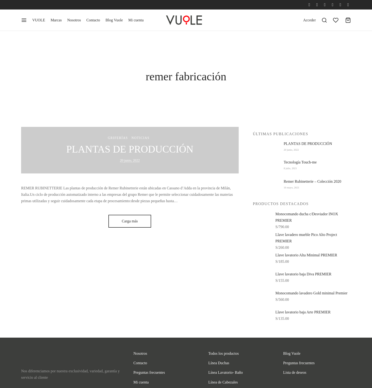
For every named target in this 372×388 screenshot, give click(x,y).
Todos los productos (223, 353)
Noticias (140, 138)
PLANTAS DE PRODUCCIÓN (129, 149)
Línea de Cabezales (223, 382)
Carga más (130, 221)
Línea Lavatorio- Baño (225, 372)
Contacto (93, 20)
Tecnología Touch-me (300, 162)
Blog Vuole (114, 20)
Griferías (118, 138)
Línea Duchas (218, 363)
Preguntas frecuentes (149, 372)
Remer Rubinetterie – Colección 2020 (312, 181)
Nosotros (74, 20)
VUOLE (38, 20)
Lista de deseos (294, 372)
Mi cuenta (136, 20)
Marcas (56, 20)
